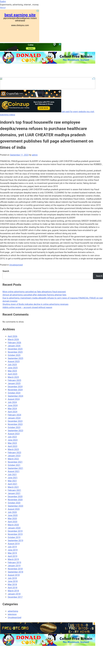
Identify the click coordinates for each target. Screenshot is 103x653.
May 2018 (12, 584)
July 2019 (12, 547)
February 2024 (14, 415)
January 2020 (14, 528)
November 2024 (15, 389)
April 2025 (12, 374)
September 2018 (15, 572)
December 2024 (15, 386)
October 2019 (14, 537)
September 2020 (15, 506)
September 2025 (15, 358)
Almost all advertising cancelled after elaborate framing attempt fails (34, 295)
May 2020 (12, 518)
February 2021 (14, 490)
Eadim (3, 1)
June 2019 (13, 550)
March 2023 (13, 449)
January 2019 (14, 565)
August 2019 (14, 543)
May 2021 (12, 481)
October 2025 (14, 355)
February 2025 (14, 380)
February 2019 (14, 562)
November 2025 (15, 352)
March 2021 (13, 487)
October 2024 (14, 393)
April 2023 (12, 446)
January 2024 (14, 418)
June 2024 (13, 405)
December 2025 (15, 349)
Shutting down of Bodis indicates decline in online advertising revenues (35, 304)
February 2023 (14, 452)
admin (35, 155)
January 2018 (14, 594)
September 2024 (15, 396)
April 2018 (12, 587)
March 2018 (13, 591)
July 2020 (12, 512)
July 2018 (12, 578)
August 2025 (14, 361)
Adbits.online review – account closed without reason (27, 307)
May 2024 (12, 408)
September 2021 (15, 468)
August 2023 (14, 433)
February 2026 (14, 342)
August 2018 (14, 575)
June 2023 (13, 440)
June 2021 (13, 477)
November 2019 (15, 534)
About (3, 8)
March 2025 (13, 377)
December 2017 (15, 597)
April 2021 (12, 484)
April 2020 (12, 521)
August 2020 (14, 509)
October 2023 (14, 427)
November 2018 (15, 569)
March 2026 (13, 339)
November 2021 (15, 462)
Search (5, 271)
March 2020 (13, 525)
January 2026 (14, 345)
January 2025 (14, 383)
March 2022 (13, 459)
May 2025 (12, 371)
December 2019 (15, 531)
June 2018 (13, 581)
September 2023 (15, 430)
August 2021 (14, 471)
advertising (13, 611)
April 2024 (12, 411)
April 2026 (12, 336)
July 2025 (12, 364)
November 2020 (15, 499)
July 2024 (12, 402)
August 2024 (14, 399)
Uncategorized (16, 265)
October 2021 (14, 465)
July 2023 (12, 437)
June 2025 (13, 367)
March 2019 (13, 559)
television (12, 614)
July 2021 (12, 474)
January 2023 (14, 455)
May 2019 (12, 553)
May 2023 (12, 443)
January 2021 (14, 493)
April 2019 (12, 556)
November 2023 (15, 424)
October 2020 (14, 503)
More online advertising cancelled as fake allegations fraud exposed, (34, 291)
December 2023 (15, 421)
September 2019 (15, 540)
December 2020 (15, 496)
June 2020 (13, 515)
